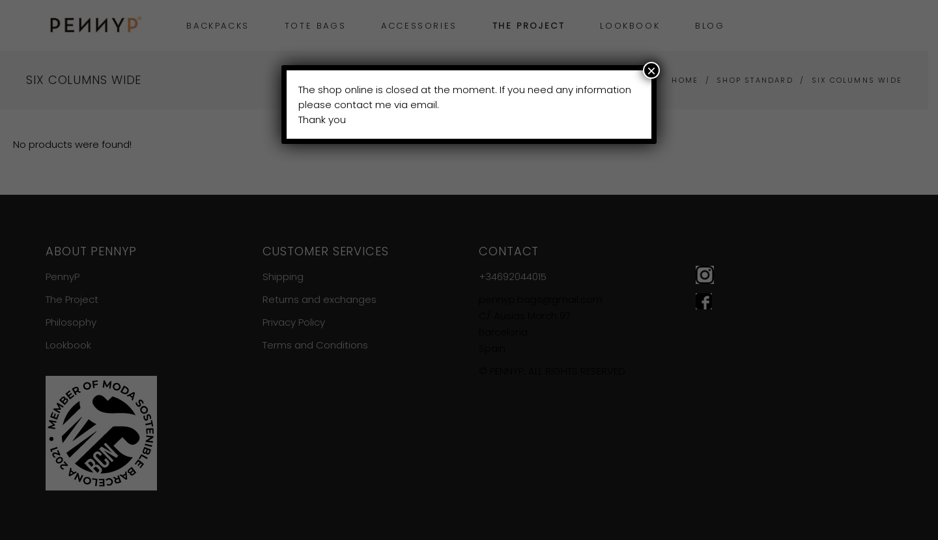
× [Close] (651, 70)
